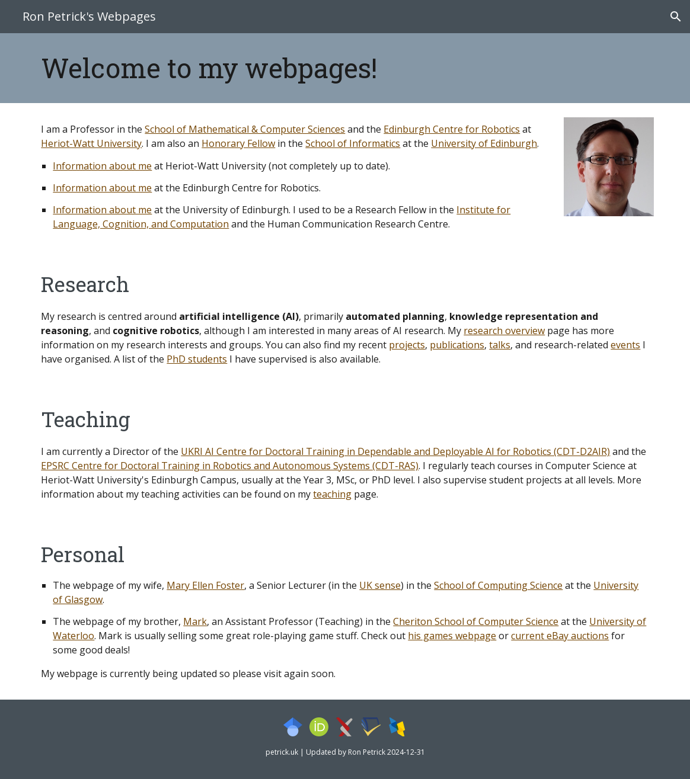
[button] (676, 16)
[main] (265, 68)
